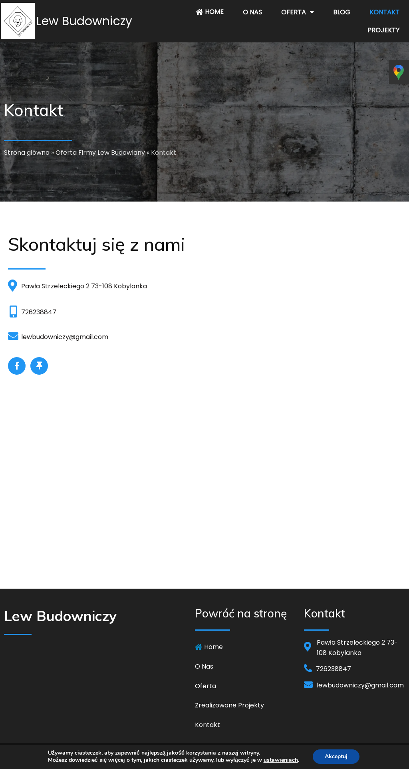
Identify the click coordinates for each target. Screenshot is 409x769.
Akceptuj (336, 756)
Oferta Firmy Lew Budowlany (100, 152)
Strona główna (27, 152)
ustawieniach (281, 760)
